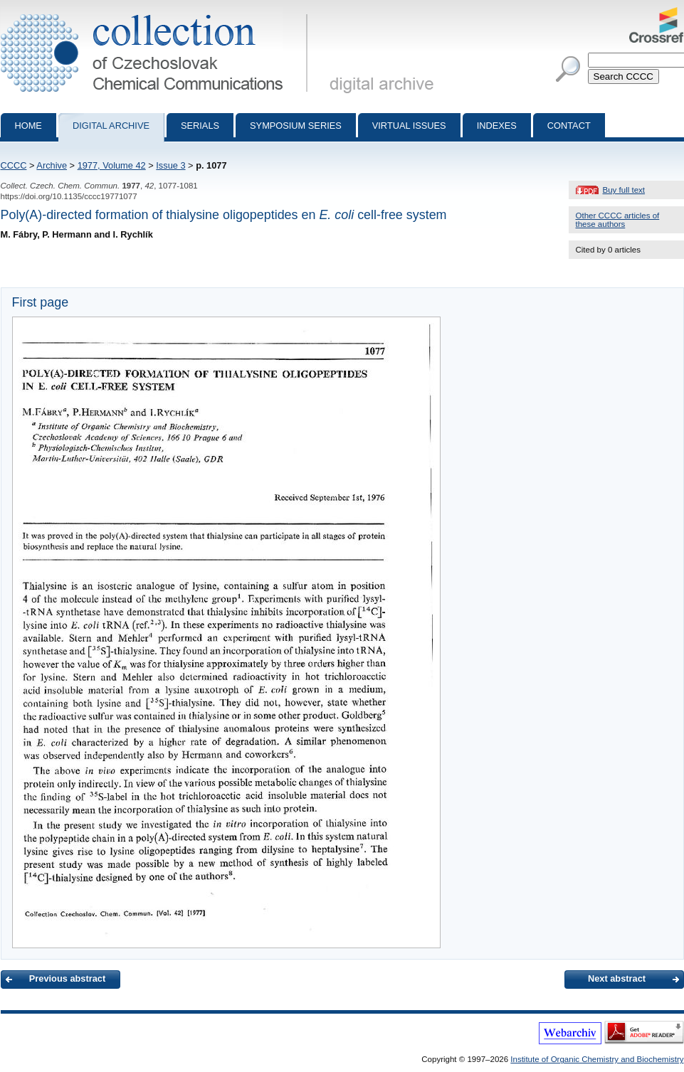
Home (28, 125)
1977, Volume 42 (112, 165)
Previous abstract (67, 978)
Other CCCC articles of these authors (618, 219)
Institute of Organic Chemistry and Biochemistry (596, 1059)
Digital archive (111, 125)
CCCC (14, 165)
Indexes (497, 125)
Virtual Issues (409, 125)
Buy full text (624, 190)
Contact (569, 125)
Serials (200, 125)
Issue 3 (170, 165)
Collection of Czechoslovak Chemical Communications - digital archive (157, 12)
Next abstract (617, 978)
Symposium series (296, 125)
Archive (51, 165)
